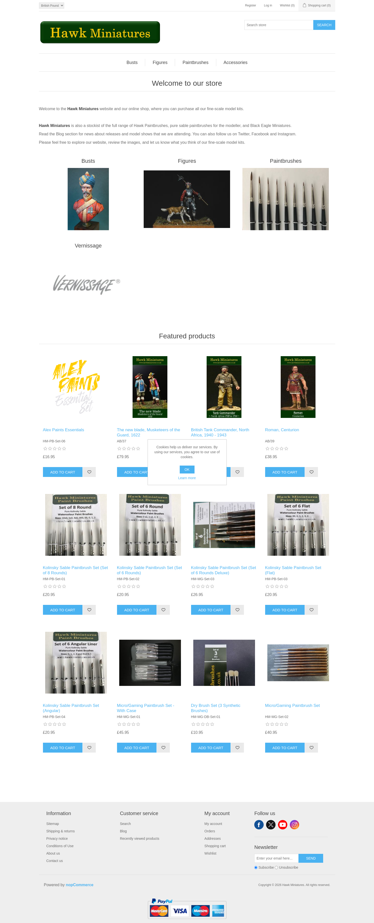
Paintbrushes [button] (195, 62)
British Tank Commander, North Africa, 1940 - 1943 (220, 432)
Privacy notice (57, 839)
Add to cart (62, 472)
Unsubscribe (288, 868)
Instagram (294, 824)
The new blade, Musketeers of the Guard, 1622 (148, 432)
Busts (88, 161)
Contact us (54, 861)
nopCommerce (79, 885)
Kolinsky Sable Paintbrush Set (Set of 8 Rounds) (75, 570)
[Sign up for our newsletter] (276, 858)
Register (250, 5)
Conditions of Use (60, 846)
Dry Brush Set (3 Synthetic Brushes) (215, 708)
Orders (209, 831)
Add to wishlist (89, 472)
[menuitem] (132, 62)
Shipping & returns (60, 831)
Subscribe (266, 868)
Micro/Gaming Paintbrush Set (292, 705)
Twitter (271, 824)
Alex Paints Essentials (63, 430)
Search (324, 25)
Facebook (259, 824)
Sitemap (52, 824)
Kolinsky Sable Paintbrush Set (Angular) (71, 708)
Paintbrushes (285, 161)
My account (213, 824)
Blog (123, 831)
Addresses (212, 839)
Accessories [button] (236, 62)
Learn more (187, 478)
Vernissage (88, 246)
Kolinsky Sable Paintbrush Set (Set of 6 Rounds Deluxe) (223, 570)
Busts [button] (132, 62)
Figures (187, 161)
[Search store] (279, 25)
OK (186, 470)
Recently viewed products (139, 839)
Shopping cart (215, 846)
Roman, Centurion (282, 430)
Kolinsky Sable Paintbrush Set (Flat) (293, 570)
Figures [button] (160, 62)
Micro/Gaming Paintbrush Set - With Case (145, 708)
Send (311, 858)
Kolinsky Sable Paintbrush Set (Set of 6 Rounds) (149, 570)
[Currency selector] (51, 5)
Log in (268, 5)
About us (53, 853)
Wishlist (210, 853)
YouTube (282, 824)
